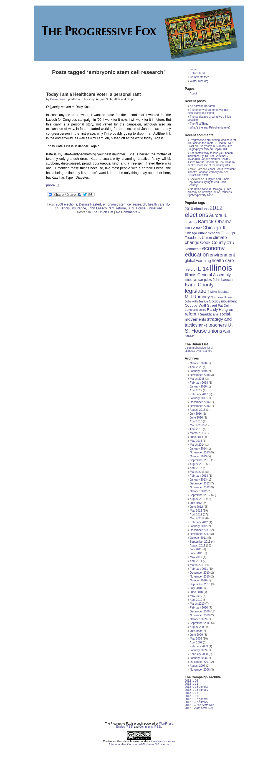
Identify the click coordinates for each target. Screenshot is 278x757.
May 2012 (196, 510)
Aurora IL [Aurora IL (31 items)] (218, 215)
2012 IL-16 (191, 695)
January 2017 (198, 398)
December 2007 (199, 661)
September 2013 (200, 460)
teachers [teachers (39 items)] (217, 325)
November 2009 (199, 615)
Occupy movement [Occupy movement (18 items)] (223, 301)
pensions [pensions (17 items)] (191, 309)
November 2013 (199, 452)
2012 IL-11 (191, 683)
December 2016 (199, 402)
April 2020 (196, 367)
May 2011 (196, 557)
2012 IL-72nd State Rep (199, 705)
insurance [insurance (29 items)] (194, 279)
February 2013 (199, 475)
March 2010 (197, 603)
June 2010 (196, 592)
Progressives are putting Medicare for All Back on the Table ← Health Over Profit (212, 143)
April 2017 (196, 390)
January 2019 (198, 371)
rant (111, 208)
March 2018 (197, 378)
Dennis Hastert (90, 204)
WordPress (166, 723)
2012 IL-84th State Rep (199, 708)
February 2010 (199, 607)
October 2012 (198, 491)
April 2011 (196, 561)
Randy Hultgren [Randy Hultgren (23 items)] (220, 309)
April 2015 (196, 429)
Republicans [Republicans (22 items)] (208, 314)
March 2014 (197, 444)
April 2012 (196, 514)
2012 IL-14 (191, 692)
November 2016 (199, 405)
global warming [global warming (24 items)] (198, 260)
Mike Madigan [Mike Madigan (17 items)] (220, 291)
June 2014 (196, 436)
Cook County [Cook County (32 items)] (213, 242)
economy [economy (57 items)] (213, 248)
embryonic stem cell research (124, 204)
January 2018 (198, 386)
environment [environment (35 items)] (222, 255)
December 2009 (199, 611)
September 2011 (200, 541)
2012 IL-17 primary (196, 702)
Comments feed (199, 77)
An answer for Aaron (202, 105)
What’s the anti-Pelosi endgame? (210, 127)
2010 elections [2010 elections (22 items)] (197, 209)
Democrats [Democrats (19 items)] (193, 249)
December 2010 (199, 572)
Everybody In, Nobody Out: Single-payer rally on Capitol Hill (210, 148)
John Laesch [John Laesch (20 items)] (222, 280)
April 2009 (196, 642)
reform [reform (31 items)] (191, 314)
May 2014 (196, 440)
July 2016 (196, 413)
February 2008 (199, 654)
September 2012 (200, 495)
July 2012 (196, 502)
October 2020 (198, 363)
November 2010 (199, 576)
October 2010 (198, 580)
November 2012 (199, 487)
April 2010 (196, 599)
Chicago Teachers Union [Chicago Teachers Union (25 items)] (210, 235)
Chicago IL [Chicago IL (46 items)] (215, 227)
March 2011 (197, 564)
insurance (79, 208)
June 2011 (196, 553)
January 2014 (198, 448)
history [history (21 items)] (190, 269)
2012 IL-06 (191, 680)
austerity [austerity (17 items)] (191, 222)
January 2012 (198, 526)
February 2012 (199, 522)
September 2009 (200, 623)
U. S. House (137, 208)
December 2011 (199, 530)
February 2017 (199, 394)
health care (156, 204)
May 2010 (196, 595)
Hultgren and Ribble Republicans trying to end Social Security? (208, 182)
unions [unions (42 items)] (215, 331)
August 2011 (197, 545)
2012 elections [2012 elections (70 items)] (204, 211)
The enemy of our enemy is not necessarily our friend (208, 111)
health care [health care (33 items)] (223, 260)
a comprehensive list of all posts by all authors (199, 349)
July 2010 (196, 588)
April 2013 (196, 467)
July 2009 (196, 630)
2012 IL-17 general (196, 698)
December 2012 (199, 483)
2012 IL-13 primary (196, 689)
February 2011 (199, 568)
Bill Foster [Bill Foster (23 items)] (193, 228)
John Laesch (97, 208)
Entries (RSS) (124, 726)
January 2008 (198, 658)
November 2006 (199, 669)
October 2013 (198, 456)
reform (121, 208)
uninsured (154, 208)
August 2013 (197, 464)
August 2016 (197, 409)
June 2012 (196, 506)
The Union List (102, 212)
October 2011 (198, 537)
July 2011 (196, 549)
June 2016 (196, 417)
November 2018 (199, 374)
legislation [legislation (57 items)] (197, 291)
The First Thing (199, 123)
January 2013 (198, 479)
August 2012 (197, 499)
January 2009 (198, 650)
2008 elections (66, 204)
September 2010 (200, 584)
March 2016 (197, 425)
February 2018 (199, 382)
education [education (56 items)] (197, 255)
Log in (193, 69)
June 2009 (196, 634)
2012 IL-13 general (196, 686)
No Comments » (128, 212)
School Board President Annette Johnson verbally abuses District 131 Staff (212, 172)
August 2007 (197, 665)
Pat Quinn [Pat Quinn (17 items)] (225, 305)
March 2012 (197, 518)
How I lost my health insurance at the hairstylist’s (211, 164)
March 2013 (197, 471)
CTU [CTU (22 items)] (230, 243)
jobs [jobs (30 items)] (208, 279)
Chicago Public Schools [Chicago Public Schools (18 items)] (202, 233)
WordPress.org (199, 81)
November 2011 (199, 533)
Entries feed (197, 73)
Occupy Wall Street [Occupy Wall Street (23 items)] (201, 305)
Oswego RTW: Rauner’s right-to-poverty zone (210, 194)
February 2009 (199, 646)
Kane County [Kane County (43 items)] (199, 285)
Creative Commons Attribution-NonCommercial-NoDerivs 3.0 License (142, 743)
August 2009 (197, 626)
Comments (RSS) (150, 726)
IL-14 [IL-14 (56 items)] (202, 269)
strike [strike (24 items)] (203, 325)
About (193, 93)
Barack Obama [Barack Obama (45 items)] (215, 221)
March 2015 (197, 433)
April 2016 (196, 421)
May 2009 (196, 638)
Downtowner (58, 99)
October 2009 (198, 619)
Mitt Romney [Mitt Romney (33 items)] (197, 296)
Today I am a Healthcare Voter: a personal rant (93, 94)
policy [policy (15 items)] (202, 309)
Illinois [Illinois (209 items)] (220, 267)
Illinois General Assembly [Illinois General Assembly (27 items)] (208, 275)
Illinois (65, 208)
